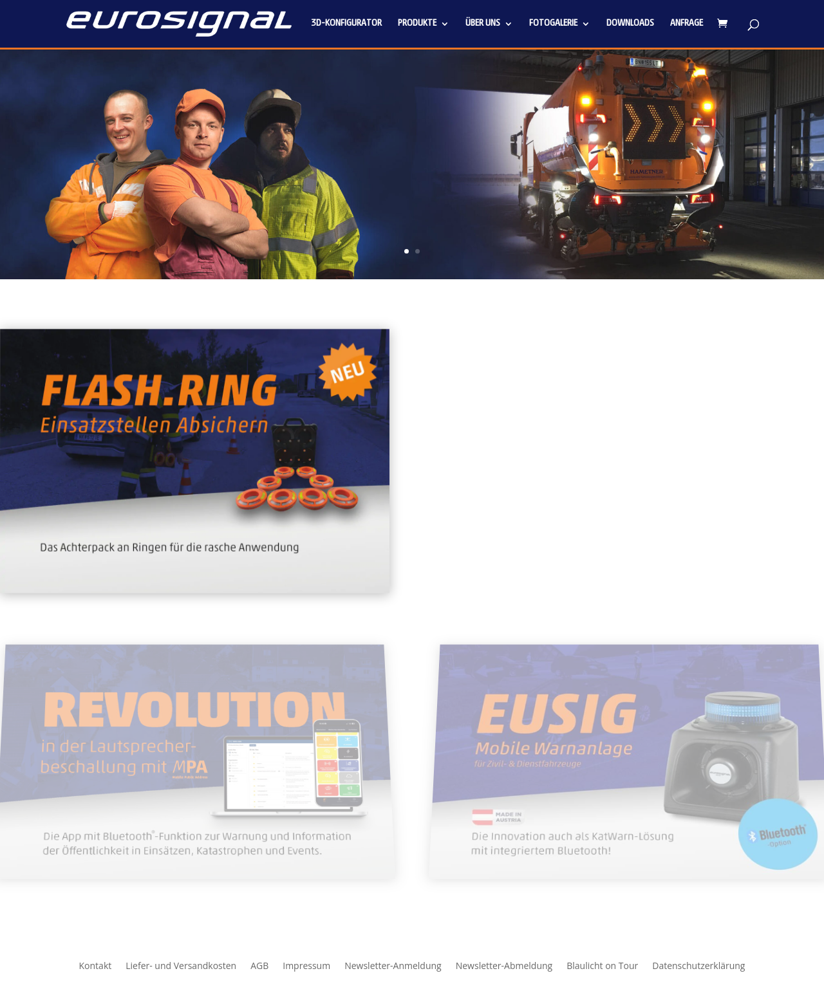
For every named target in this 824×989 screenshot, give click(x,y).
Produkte (417, 23)
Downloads (630, 23)
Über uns (482, 23)
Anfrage (686, 23)
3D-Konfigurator (346, 23)
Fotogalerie (553, 23)
